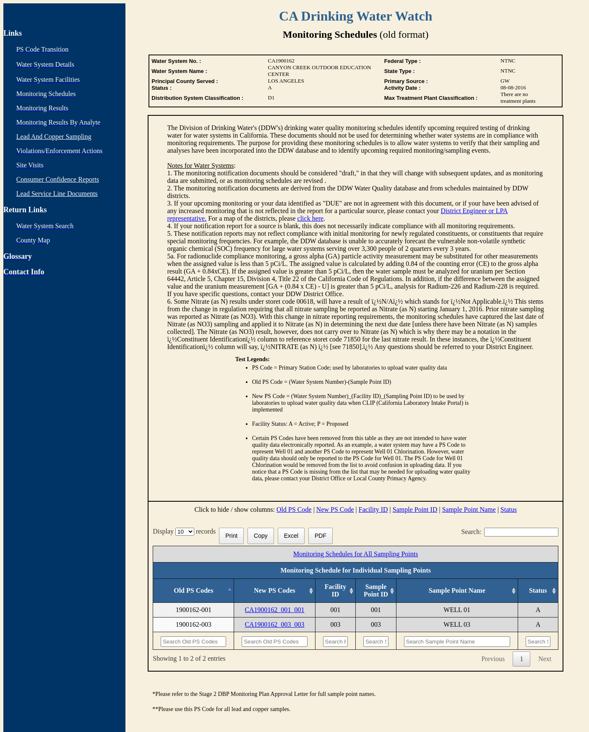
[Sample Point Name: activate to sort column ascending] (457, 591)
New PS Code (335, 509)
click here (310, 218)
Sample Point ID (415, 509)
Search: (510, 531)
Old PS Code (294, 509)
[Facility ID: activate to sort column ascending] (335, 591)
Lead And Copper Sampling (53, 136)
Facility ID (373, 509)
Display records (186, 531)
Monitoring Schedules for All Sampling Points (355, 553)
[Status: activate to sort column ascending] (538, 591)
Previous (493, 658)
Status (508, 509)
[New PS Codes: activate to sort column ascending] (274, 591)
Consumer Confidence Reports (57, 179)
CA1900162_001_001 (274, 609)
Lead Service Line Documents (57, 193)
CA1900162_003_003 (274, 624)
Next (544, 658)
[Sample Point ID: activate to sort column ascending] (376, 591)
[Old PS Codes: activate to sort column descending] (193, 591)
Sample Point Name (469, 509)
